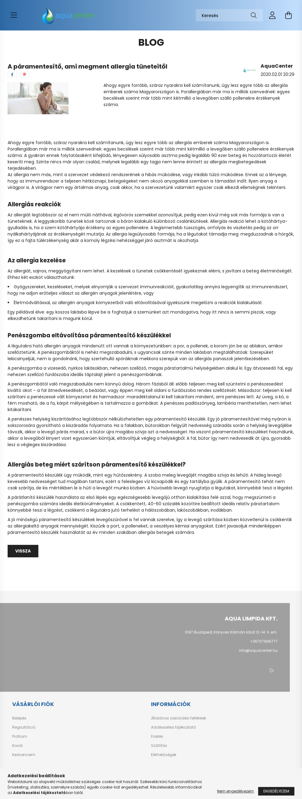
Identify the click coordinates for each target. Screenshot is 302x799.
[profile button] (272, 15)
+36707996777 (264, 641)
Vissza (23, 551)
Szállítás (159, 746)
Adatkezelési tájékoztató (173, 727)
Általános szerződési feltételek (178, 718)
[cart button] (288, 15)
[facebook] (12, 75)
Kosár (17, 746)
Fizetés (157, 736)
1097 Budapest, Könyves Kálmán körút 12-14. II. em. (231, 632)
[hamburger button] (14, 15)
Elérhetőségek (163, 755)
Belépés (19, 718)
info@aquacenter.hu (258, 650)
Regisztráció (23, 727)
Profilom (19, 736)
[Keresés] (229, 15)
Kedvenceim (23, 755)
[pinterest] (24, 75)
